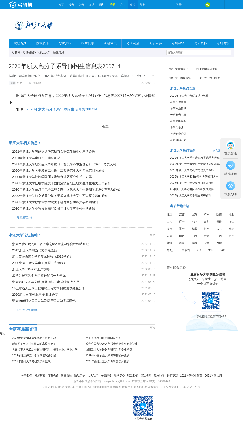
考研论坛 (223, 43)
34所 (223, 250)
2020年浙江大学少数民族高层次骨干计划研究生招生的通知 (53, 208)
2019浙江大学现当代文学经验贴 (34, 250)
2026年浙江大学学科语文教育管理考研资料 (196, 157)
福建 (231, 228)
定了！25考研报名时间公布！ (103, 337)
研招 (132, 4)
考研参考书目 (178, 114)
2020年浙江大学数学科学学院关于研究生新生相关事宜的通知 (55, 202)
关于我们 (26, 375)
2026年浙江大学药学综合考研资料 (190, 195)
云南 (169, 236)
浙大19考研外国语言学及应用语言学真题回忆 (44, 301)
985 (210, 250)
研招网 (16, 52)
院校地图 (159, 375)
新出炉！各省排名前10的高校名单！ (34, 343)
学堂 (112, 4)
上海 (194, 214)
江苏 (182, 214)
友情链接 (106, 375)
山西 (182, 236)
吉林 (219, 228)
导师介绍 (65, 43)
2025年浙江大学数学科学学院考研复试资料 (196, 164)
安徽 (194, 228)
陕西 (219, 214)
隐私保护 (79, 375)
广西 (219, 236)
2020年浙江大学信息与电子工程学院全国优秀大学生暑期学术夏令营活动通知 (66, 189)
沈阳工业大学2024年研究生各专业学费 (109, 349)
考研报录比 (177, 127)
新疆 (169, 243)
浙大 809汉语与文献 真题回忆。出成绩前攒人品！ (47, 282)
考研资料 (200, 43)
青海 (194, 243)
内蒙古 (186, 250)
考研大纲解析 (178, 121)
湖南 (169, 228)
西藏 (219, 243)
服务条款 (66, 375)
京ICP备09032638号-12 (148, 386)
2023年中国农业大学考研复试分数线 (108, 355)
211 (199, 250)
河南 (206, 228)
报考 (71, 4)
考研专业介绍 (178, 133)
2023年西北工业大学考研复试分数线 (108, 361)
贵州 (231, 236)
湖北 (231, 214)
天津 (219, 221)
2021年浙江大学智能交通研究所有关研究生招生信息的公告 (53, 151)
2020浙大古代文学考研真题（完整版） (39, 263)
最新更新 (172, 375)
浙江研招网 (30, 52)
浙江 (231, 221)
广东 (206, 214)
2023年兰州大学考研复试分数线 (31, 361)
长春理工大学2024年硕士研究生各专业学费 (112, 343)
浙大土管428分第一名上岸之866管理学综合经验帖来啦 (50, 244)
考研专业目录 (178, 108)
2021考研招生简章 (191, 375)
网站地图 (145, 375)
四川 (206, 221)
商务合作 (53, 375)
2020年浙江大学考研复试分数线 (189, 95)
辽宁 (182, 221)
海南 (182, 243)
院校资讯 (42, 43)
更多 (152, 235)
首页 (61, 4)
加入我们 (93, 375)
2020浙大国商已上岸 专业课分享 (35, 294)
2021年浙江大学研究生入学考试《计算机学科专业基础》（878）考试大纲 (64, 164)
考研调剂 (133, 43)
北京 (169, 214)
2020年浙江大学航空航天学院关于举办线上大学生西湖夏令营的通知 (60, 196)
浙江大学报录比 (178, 69)
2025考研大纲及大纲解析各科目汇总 (34, 337)
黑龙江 (171, 250)
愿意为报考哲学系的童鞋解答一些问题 (39, 275)
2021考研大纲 (213, 375)
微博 (189, 4)
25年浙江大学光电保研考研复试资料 (192, 189)
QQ (198, 4)
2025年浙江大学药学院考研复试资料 (192, 183)
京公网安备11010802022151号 (181, 386)
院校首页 (20, 43)
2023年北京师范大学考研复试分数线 (34, 355)
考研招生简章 (178, 102)
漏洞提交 (119, 375)
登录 (179, 4)
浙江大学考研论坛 (24, 309)
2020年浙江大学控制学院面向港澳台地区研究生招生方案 (52, 177)
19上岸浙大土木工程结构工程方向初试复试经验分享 (48, 288)
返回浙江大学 (21, 217)
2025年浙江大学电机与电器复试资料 (192, 170)
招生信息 (87, 43)
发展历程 (40, 375)
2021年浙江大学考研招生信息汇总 (36, 158)
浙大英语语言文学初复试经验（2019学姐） (42, 256)
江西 (194, 236)
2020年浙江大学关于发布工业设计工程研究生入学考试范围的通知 (58, 170)
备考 (81, 4)
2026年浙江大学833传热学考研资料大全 (194, 176)
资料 (143, 4)
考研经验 (178, 43)
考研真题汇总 (178, 140)
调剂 (101, 4)
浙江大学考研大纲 (180, 78)
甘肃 (206, 236)
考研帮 (32, 4)
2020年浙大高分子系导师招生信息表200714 (62, 109)
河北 (194, 221)
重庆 (182, 228)
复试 (91, 4)
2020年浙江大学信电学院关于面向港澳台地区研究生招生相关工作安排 (61, 183)
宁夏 (206, 243)
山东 (169, 221)
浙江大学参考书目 (207, 69)
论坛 (122, 4)
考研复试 (110, 43)
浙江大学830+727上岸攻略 (31, 269)
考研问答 (155, 43)
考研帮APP (229, 4)
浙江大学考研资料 (209, 78)
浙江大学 (44, 52)
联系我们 (132, 375)
